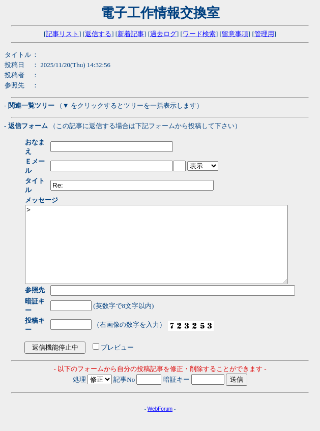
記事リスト (62, 34)
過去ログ (163, 34)
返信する (98, 34)
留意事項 (235, 34)
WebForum (160, 386)
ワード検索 (199, 34)
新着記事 (131, 34)
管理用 (264, 34)
